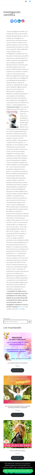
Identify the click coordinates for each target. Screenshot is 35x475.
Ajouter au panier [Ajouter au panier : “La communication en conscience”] (17, 370)
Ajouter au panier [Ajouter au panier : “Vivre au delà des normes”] (17, 458)
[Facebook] (12, 21)
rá (20, 109)
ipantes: (20, 307)
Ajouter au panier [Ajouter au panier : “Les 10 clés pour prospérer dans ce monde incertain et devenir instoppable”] (17, 415)
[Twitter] (15, 21)
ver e (19, 309)
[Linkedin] (19, 21)
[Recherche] (29, 322)
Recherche (7, 319)
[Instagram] (22, 21)
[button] (18, 471)
